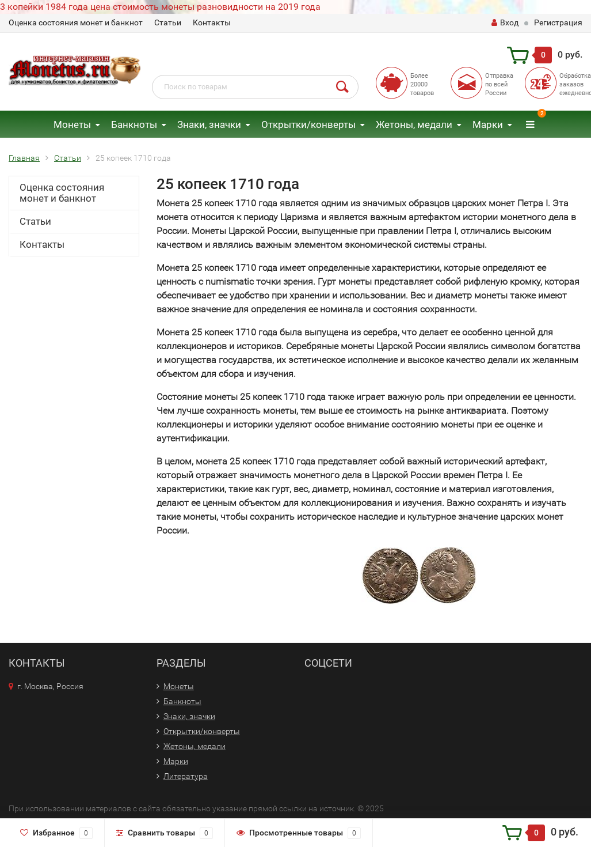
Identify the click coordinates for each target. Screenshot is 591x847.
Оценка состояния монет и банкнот (76, 22)
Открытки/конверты (308, 124)
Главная (24, 157)
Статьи (167, 22)
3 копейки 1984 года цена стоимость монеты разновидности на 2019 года (160, 6)
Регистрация (558, 22)
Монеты (72, 124)
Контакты (212, 22)
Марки (487, 124)
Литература (185, 776)
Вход (504, 22)
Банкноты (134, 124)
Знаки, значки (209, 124)
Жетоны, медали (414, 124)
